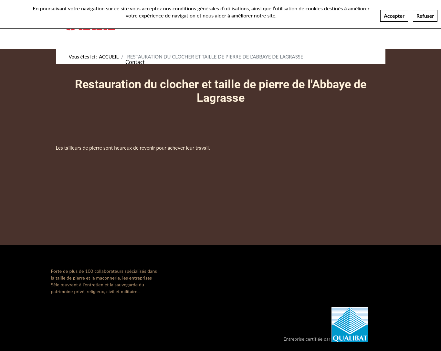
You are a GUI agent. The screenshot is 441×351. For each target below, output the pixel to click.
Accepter (394, 13)
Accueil (109, 56)
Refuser (425, 13)
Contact (135, 61)
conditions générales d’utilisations (211, 5)
